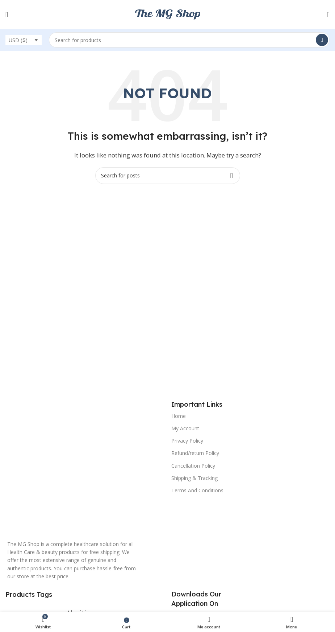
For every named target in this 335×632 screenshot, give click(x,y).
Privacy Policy (187, 440)
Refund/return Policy (195, 453)
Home (178, 416)
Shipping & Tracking (194, 478)
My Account (185, 428)
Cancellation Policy (193, 465)
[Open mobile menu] (7, 14)
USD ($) (18, 40)
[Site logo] (167, 13)
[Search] (189, 40)
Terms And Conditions (197, 490)
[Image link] (73, 466)
